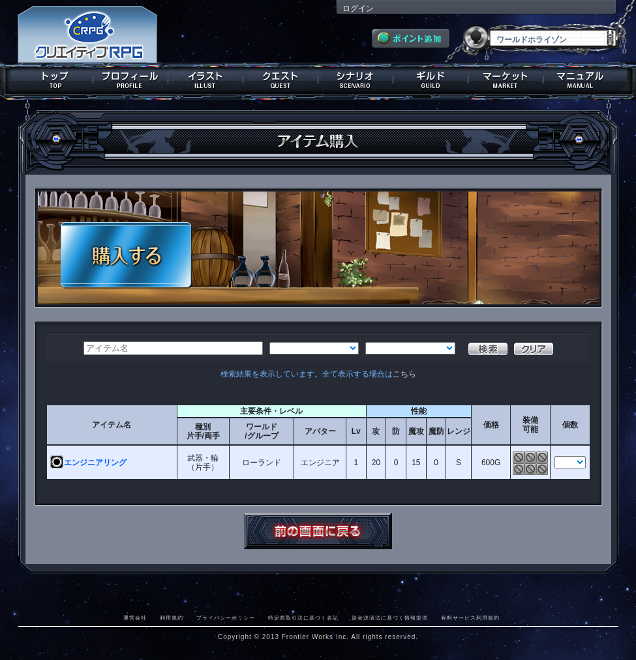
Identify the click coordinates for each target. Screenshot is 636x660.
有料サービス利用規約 (470, 617)
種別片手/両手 (203, 431)
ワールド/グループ (261, 431)
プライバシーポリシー (225, 617)
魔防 (436, 431)
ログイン (358, 8)
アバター (320, 431)
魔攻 (416, 431)
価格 (491, 424)
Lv (356, 431)
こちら (404, 374)
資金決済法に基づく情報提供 (390, 617)
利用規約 (171, 617)
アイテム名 (111, 424)
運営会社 (135, 617)
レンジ (458, 431)
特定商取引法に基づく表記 (303, 617)
